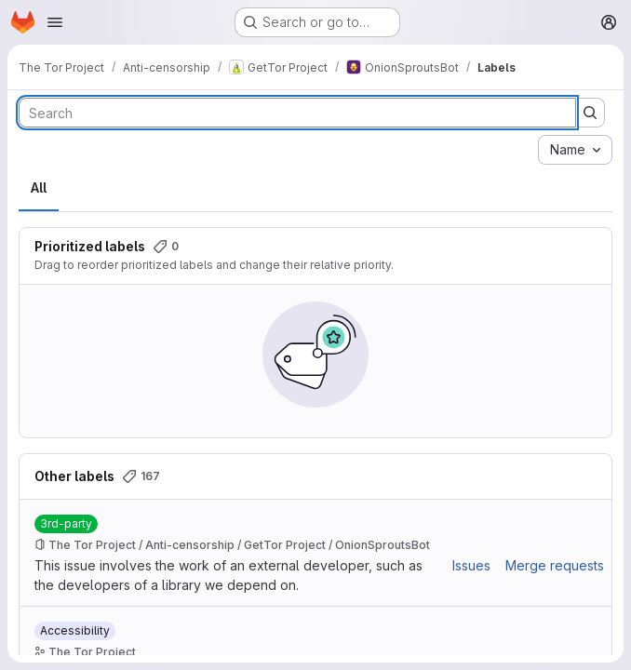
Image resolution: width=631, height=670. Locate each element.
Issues (471, 565)
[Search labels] (297, 112)
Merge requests (554, 565)
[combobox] (575, 150)
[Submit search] (590, 112)
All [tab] (39, 187)
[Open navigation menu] (55, 22)
